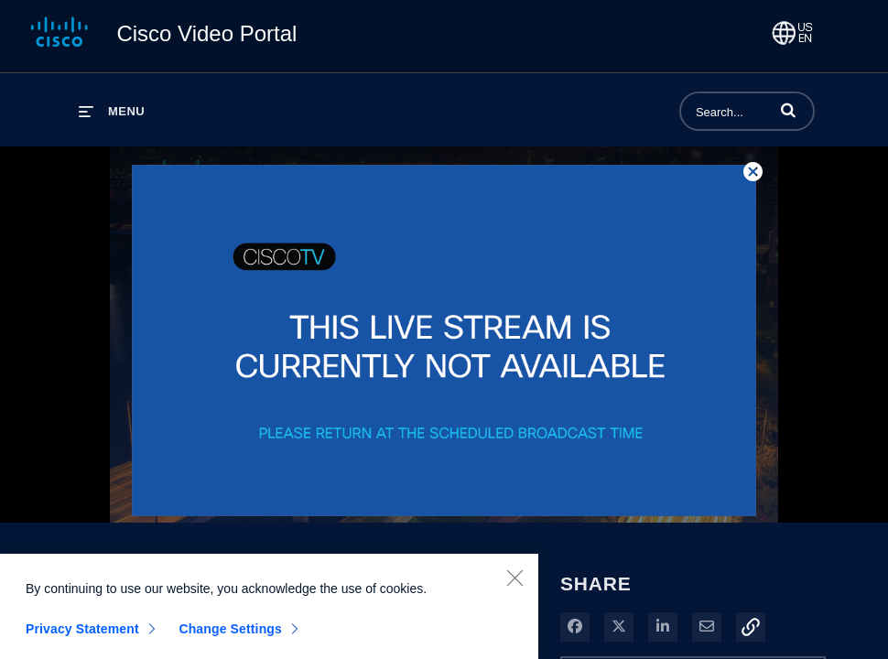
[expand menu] (111, 111)
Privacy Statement (82, 633)
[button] (788, 109)
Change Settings (230, 633)
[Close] (514, 582)
